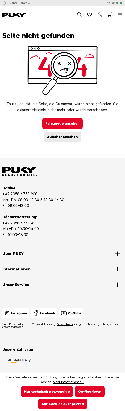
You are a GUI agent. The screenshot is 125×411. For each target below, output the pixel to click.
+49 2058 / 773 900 (20, 194)
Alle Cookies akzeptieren (62, 404)
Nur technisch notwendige (47, 391)
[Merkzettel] (89, 15)
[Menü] (120, 15)
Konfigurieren (90, 391)
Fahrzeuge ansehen (62, 123)
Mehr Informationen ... (68, 382)
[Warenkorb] (110, 15)
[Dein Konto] (100, 15)
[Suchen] (79, 15)
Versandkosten (65, 324)
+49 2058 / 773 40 (19, 223)
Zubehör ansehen (62, 137)
